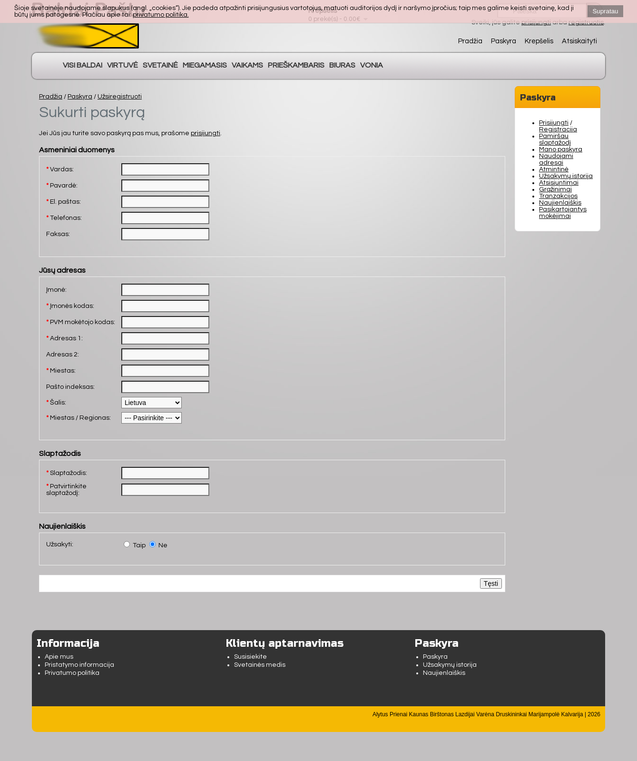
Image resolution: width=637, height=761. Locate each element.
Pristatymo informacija (79, 665)
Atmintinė (553, 169)
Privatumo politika (72, 673)
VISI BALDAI (82, 65)
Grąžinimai (555, 189)
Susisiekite (250, 656)
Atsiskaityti (579, 41)
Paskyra (503, 41)
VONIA (371, 65)
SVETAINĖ (160, 65)
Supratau (605, 11)
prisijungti (205, 133)
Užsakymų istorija (566, 176)
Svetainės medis (259, 665)
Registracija (558, 129)
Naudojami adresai (556, 159)
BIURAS (342, 65)
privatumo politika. (161, 14)
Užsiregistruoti (120, 96)
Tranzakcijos (558, 196)
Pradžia (470, 41)
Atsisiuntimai (558, 182)
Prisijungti (553, 122)
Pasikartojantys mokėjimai (563, 212)
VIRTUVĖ (122, 65)
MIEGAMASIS (205, 65)
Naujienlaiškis (560, 202)
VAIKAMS (247, 65)
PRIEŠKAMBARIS (296, 65)
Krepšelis (539, 41)
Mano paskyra (560, 149)
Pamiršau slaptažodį (555, 139)
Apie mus (59, 656)
